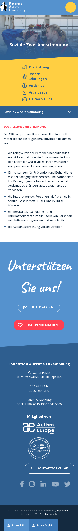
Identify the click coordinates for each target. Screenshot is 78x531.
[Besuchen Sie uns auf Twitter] (67, 484)
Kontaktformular (52, 468)
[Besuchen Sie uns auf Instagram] (32, 484)
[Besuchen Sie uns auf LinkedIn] (43, 484)
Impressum (62, 510)
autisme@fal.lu (39, 391)
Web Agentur (41, 514)
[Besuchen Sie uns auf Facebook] (22, 484)
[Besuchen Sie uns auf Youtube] (55, 484)
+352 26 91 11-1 (39, 386)
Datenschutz (27, 514)
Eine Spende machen (42, 325)
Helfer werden (42, 307)
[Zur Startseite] (12, 7)
